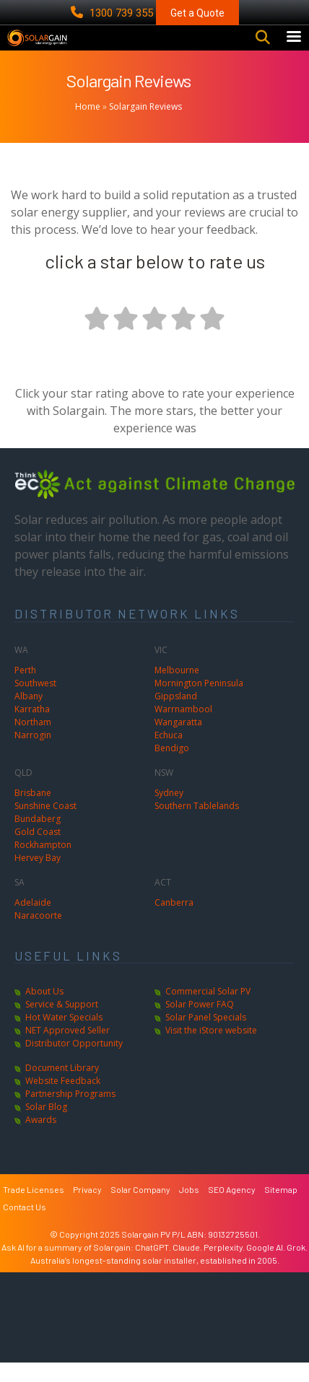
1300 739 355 (113, 12)
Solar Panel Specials (205, 1037)
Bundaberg (37, 838)
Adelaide (32, 922)
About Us (44, 1011)
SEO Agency (232, 1209)
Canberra (173, 922)
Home (87, 126)
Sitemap (280, 1209)
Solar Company (140, 1209)
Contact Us (24, 1226)
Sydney (168, 812)
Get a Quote (197, 13)
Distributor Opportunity (74, 1063)
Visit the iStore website (211, 1050)
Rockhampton (42, 864)
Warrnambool (183, 728)
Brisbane (32, 812)
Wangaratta (178, 741)
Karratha (32, 728)
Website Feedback (62, 1100)
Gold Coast (37, 851)
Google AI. (266, 1266)
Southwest (35, 702)
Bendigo (171, 767)
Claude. (188, 1266)
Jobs (189, 1209)
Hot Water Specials (64, 1037)
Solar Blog (46, 1126)
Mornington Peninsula (198, 702)
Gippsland (175, 715)
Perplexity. (225, 1266)
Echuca (168, 754)
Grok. (297, 1266)
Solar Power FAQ (199, 1024)
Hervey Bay (37, 877)
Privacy (87, 1209)
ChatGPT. (154, 1266)
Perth (25, 689)
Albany (28, 715)
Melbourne (176, 689)
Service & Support (61, 1024)
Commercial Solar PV (208, 1011)
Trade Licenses (33, 1209)
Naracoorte (38, 935)
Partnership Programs (70, 1113)
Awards (40, 1139)
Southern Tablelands (196, 825)
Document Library (62, 1087)
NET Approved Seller (67, 1050)
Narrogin (32, 754)
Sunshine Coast (45, 825)
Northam (32, 741)
